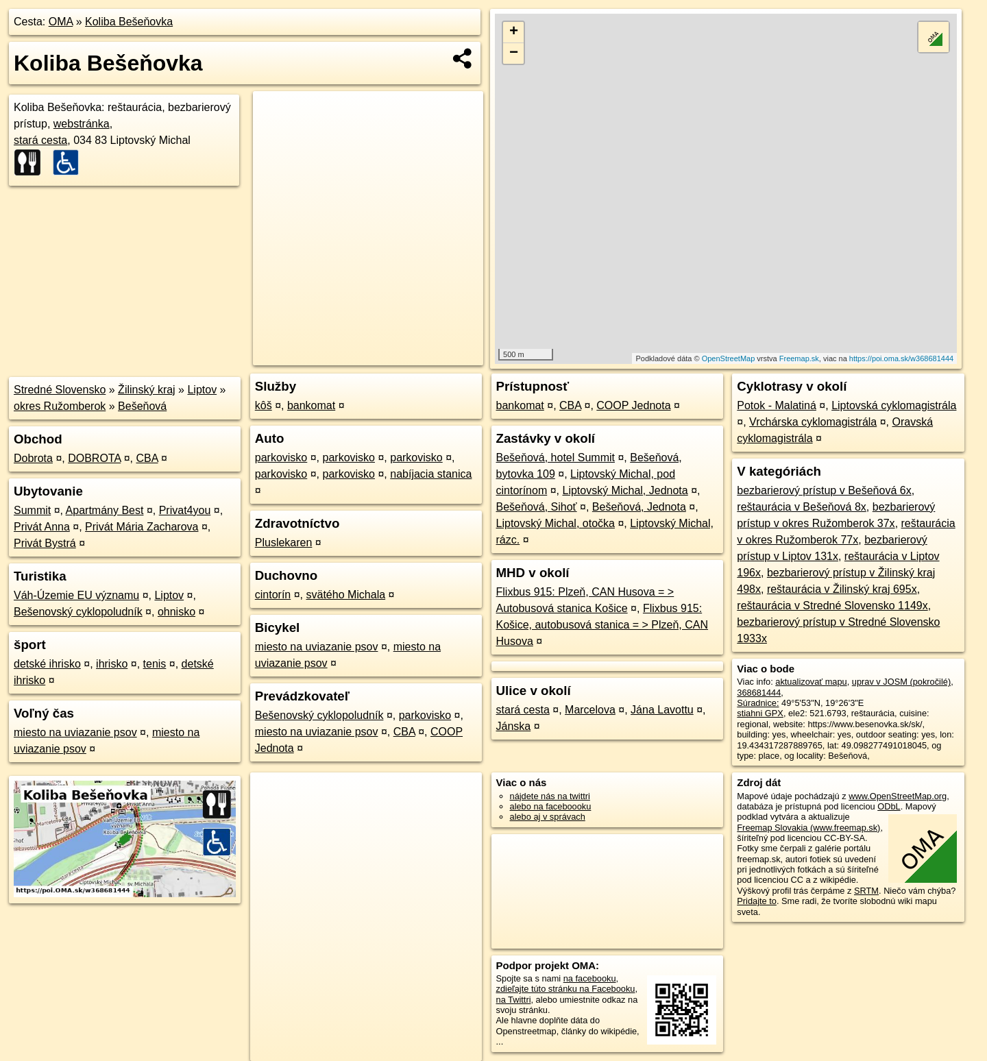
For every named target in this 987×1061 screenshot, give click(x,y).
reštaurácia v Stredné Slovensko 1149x (832, 605)
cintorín (273, 594)
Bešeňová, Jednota (639, 507)
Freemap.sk (799, 358)
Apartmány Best (105, 510)
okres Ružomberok (60, 406)
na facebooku (589, 978)
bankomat (311, 405)
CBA (147, 458)
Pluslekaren (284, 542)
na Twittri (513, 1000)
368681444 (759, 692)
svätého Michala (345, 594)
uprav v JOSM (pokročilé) (901, 681)
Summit (32, 510)
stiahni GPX (760, 713)
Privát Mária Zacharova (141, 527)
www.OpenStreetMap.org (898, 796)
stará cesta (40, 140)
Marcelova (590, 710)
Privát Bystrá (45, 543)
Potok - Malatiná (776, 405)
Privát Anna (42, 527)
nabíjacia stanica (431, 474)
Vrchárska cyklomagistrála (813, 422)
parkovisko (281, 457)
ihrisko (111, 664)
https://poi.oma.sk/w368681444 (901, 358)
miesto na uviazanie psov (75, 732)
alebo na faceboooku (551, 806)
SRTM (866, 891)
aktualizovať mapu (810, 681)
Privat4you (185, 510)
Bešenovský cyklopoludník (78, 612)
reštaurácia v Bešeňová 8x (801, 507)
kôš (263, 405)
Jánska (513, 726)
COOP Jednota (633, 405)
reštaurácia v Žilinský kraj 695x (842, 589)
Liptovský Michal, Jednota (624, 490)
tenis (155, 664)
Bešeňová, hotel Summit (555, 457)
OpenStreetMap (728, 358)
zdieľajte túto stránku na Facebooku (565, 989)
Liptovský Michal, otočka (555, 523)
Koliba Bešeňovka (129, 21)
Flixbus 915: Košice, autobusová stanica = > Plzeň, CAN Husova (602, 624)
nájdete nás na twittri (550, 796)
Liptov (202, 389)
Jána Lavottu (662, 710)
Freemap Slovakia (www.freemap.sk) (808, 827)
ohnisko (176, 612)
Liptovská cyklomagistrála (893, 405)
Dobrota (33, 458)
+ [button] (513, 32)
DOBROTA (94, 458)
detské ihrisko (47, 664)
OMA (61, 21)
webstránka (81, 124)
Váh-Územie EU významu (76, 595)
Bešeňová (142, 406)
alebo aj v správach (547, 817)
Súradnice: (758, 703)
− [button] (513, 53)
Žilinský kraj (146, 389)
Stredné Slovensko (60, 389)
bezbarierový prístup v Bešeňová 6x (824, 490)
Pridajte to (757, 901)
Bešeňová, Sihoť (536, 507)
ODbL (888, 806)
